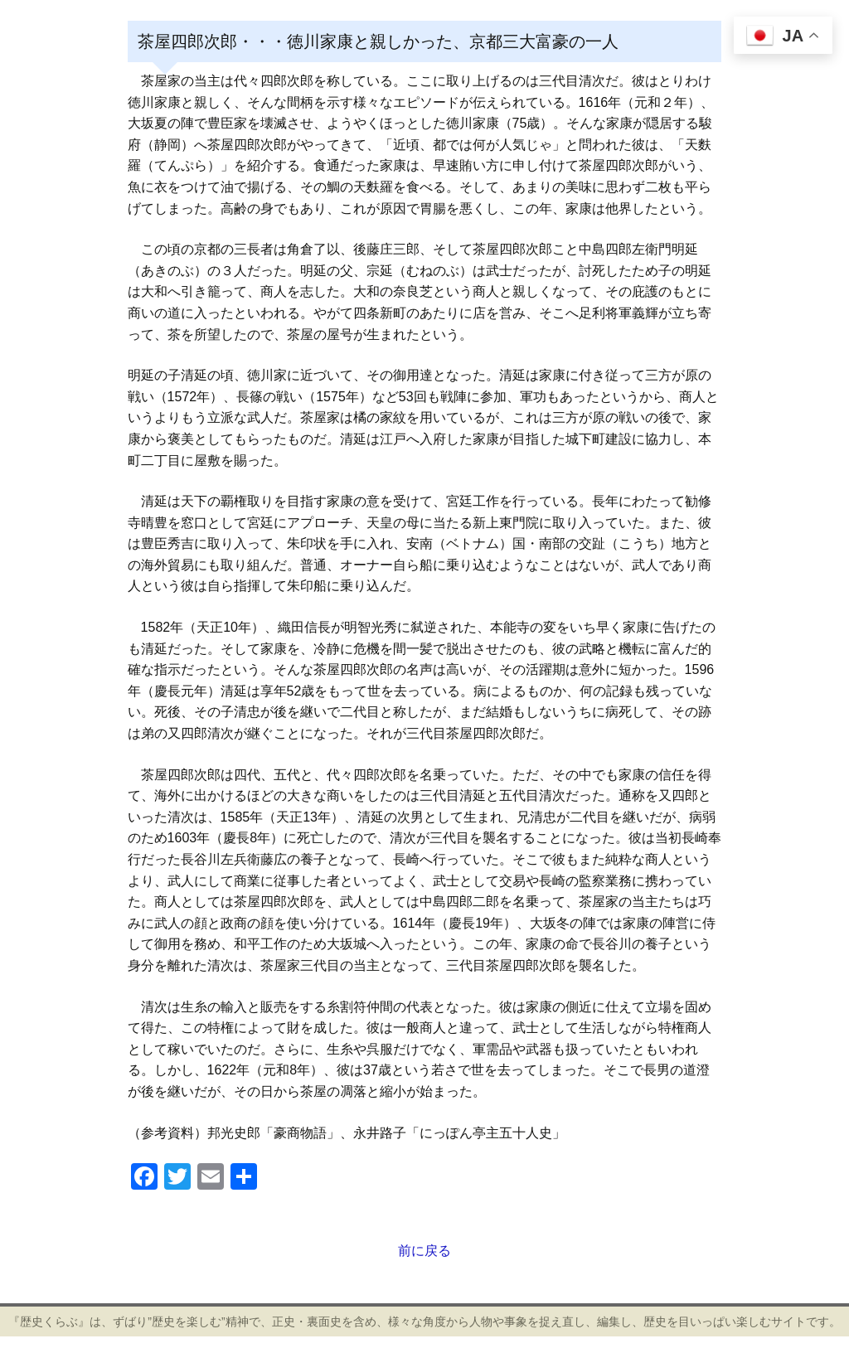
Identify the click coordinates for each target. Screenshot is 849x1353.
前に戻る (424, 1251)
